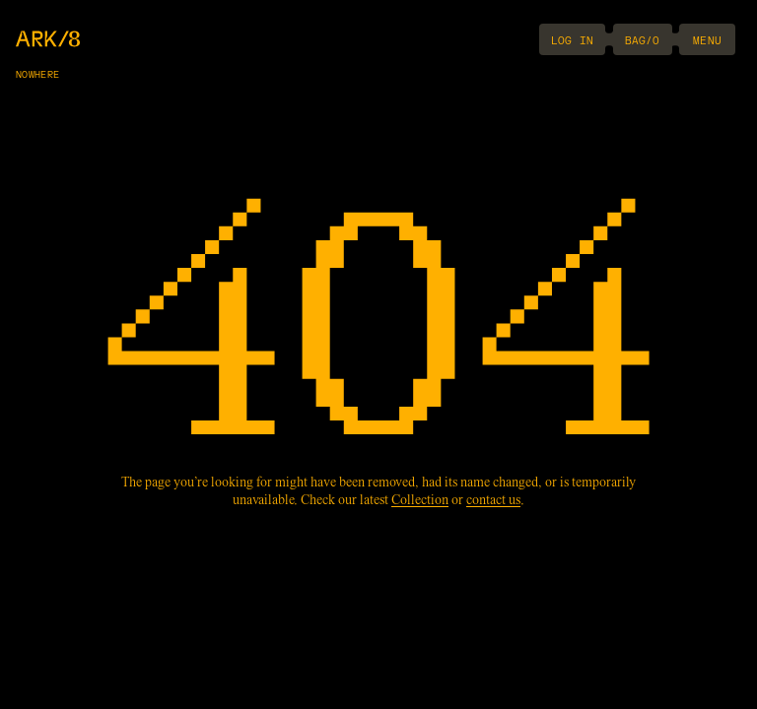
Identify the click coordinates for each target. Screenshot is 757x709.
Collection (419, 501)
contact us (493, 501)
